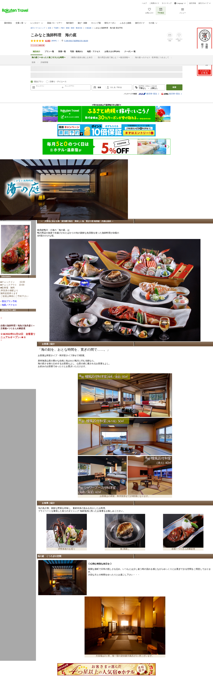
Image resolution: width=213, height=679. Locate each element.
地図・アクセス (93, 51)
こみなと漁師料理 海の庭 (53, 35)
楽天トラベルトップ (38, 28)
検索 (174, 87)
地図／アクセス (9, 305)
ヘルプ (144, 3)
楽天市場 (192, 3)
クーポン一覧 (130, 51)
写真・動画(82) (76, 51)
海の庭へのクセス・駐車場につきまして (152, 57)
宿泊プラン (38, 82)
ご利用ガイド (154, 3)
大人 (112, 87)
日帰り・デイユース (58, 82)
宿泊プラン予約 (9, 301)
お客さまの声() (112, 51)
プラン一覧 (49, 51)
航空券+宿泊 (147, 94)
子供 (118, 87)
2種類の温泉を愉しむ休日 (81, 57)
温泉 (33, 62)
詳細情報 (44, 62)
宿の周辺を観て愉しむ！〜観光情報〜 (114, 57)
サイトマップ (167, 3)
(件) (55, 41)
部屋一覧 (62, 51)
